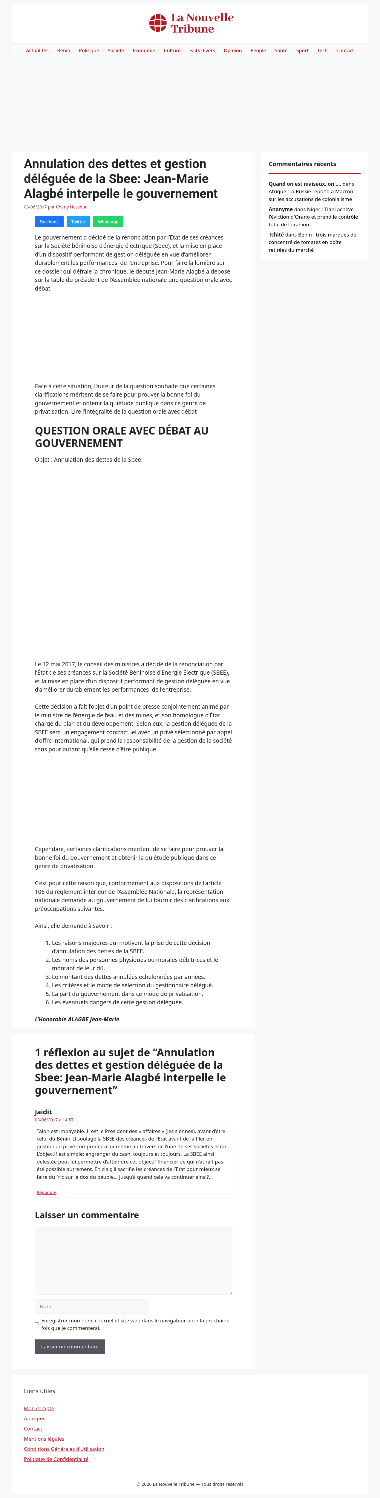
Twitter (78, 222)
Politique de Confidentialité (56, 1459)
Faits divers (202, 50)
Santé (281, 50)
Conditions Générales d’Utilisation (64, 1448)
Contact (345, 50)
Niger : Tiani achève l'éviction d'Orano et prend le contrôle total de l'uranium (313, 217)
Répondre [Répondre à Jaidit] (46, 1192)
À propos (34, 1418)
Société (116, 50)
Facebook (49, 222)
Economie (144, 50)
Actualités (37, 50)
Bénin (63, 50)
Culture (172, 50)
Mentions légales (44, 1438)
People (258, 50)
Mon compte (39, 1408)
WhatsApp (108, 222)
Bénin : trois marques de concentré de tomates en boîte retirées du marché (312, 242)
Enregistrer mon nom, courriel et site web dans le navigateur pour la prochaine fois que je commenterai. (135, 1324)
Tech (322, 50)
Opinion (233, 50)
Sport (302, 50)
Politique (89, 50)
